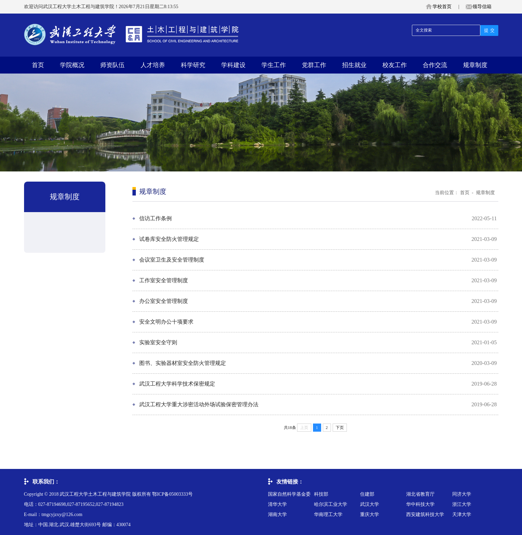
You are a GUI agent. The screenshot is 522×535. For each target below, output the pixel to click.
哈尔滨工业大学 (330, 504)
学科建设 (233, 65)
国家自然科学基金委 (289, 494)
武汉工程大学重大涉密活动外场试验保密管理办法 (198, 404)
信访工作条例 (155, 218)
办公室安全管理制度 (163, 301)
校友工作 (394, 65)
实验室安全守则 (158, 342)
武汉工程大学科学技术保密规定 (177, 384)
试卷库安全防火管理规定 (169, 239)
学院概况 (72, 65)
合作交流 (435, 65)
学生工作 (274, 65)
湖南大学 (277, 514)
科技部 (321, 494)
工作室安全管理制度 (163, 280)
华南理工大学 (328, 514)
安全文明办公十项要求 (166, 322)
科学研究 (193, 65)
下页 (340, 427)
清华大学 (277, 504)
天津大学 (461, 514)
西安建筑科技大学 (425, 514)
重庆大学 (369, 514)
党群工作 (314, 65)
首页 (38, 65)
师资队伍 (112, 65)
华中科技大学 (420, 504)
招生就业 (354, 65)
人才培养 (153, 65)
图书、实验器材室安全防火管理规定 (182, 363)
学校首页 (442, 6)
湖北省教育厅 (420, 494)
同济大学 (461, 494)
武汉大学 (369, 504)
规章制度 (475, 65)
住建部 (367, 494)
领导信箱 (482, 6)
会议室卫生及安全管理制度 (171, 260)
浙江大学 (461, 504)
